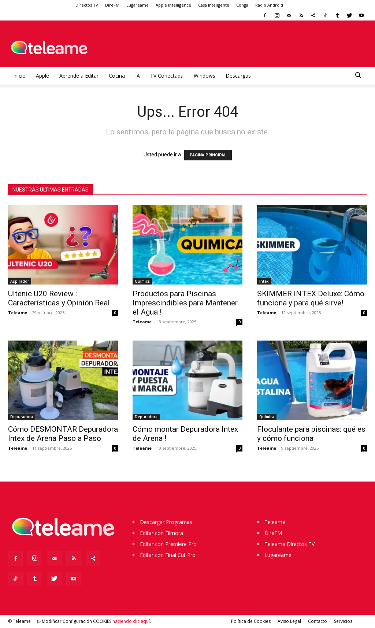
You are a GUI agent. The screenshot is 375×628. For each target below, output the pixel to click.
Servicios (343, 621)
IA (137, 75)
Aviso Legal (289, 621)
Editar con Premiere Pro (168, 543)
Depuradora (21, 416)
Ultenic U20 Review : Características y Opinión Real (59, 298)
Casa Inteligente (213, 5)
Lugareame (137, 5)
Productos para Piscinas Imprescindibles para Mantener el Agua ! (185, 302)
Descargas (238, 75)
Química (142, 281)
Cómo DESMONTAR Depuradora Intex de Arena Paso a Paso (63, 434)
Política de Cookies (251, 621)
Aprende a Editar (79, 75)
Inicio (19, 75)
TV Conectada (166, 75)
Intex (264, 281)
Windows (204, 75)
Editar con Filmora (161, 532)
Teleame (17, 312)
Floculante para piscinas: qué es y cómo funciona (311, 434)
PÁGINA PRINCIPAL (208, 155)
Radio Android (269, 5)
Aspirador (19, 281)
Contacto (317, 621)
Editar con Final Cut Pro (168, 554)
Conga (242, 5)
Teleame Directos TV (289, 543)
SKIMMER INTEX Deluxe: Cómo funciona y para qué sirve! (310, 298)
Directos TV (86, 5)
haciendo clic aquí (131, 621)
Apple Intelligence (173, 5)
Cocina (117, 75)
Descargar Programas (166, 522)
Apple (42, 75)
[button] (358, 76)
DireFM (112, 5)
